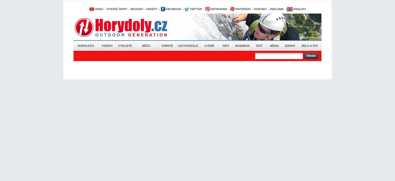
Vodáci (107, 45)
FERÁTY (151, 9)
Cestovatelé (188, 45)
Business (242, 45)
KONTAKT (260, 9)
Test (258, 45)
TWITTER (193, 9)
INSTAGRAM (216, 9)
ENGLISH (296, 9)
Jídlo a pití (309, 45)
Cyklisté (125, 45)
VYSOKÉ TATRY (117, 9)
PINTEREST (240, 9)
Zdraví (290, 45)
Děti (226, 45)
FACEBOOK (171, 9)
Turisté (167, 45)
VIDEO (96, 9)
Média (274, 45)
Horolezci (86, 45)
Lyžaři (209, 45)
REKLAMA (277, 9)
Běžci (146, 45)
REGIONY (136, 9)
